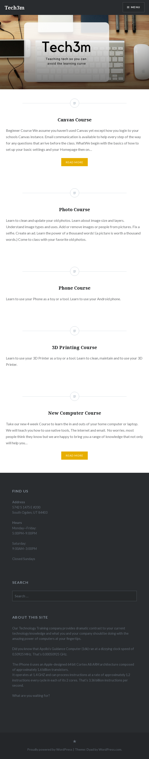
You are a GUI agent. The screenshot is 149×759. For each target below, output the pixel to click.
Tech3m (14, 7)
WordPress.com (110, 749)
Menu (135, 7)
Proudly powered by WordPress (49, 749)
